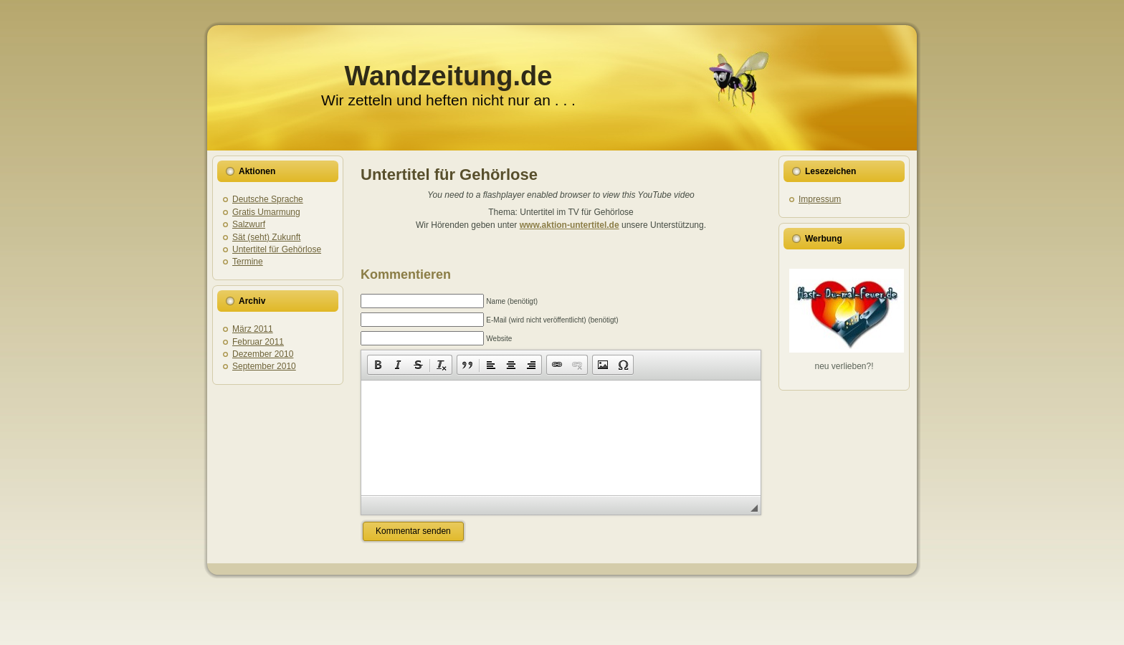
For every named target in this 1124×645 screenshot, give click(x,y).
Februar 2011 (258, 342)
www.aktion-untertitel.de (569, 225)
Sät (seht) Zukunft (266, 237)
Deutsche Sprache (267, 199)
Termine (247, 262)
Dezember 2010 (262, 354)
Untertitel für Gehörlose (276, 249)
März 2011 (252, 329)
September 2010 (264, 366)
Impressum (820, 199)
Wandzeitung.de (449, 76)
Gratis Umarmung (266, 212)
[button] (378, 364)
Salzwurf (248, 224)
